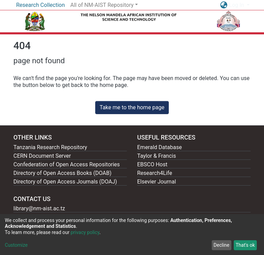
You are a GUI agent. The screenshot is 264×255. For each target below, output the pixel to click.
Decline (221, 245)
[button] (223, 5)
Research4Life (154, 173)
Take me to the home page (132, 107)
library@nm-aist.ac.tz (39, 208)
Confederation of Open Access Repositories (66, 164)
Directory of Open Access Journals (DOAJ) (65, 181)
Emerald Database (159, 147)
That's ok (245, 245)
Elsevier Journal (156, 181)
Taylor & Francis (156, 156)
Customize (16, 245)
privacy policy (84, 232)
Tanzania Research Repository (50, 147)
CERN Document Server (42, 156)
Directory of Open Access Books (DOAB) (62, 173)
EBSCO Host (152, 164)
